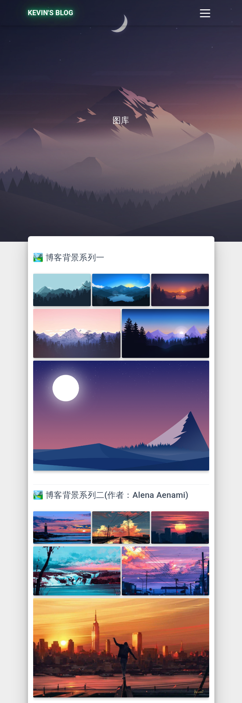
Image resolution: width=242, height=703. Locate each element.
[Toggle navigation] (205, 13)
